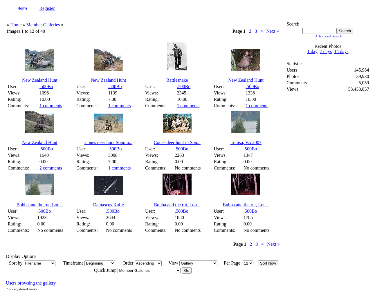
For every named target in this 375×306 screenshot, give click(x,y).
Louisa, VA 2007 (245, 142)
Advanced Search (328, 36)
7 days (326, 51)
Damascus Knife (108, 204)
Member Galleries (43, 24)
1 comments (50, 105)
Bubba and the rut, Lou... (40, 204)
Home (22, 8)
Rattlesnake (177, 80)
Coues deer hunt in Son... (177, 142)
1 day (312, 51)
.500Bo (46, 86)
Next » (272, 31)
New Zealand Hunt (39, 80)
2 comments (50, 167)
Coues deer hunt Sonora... (108, 142)
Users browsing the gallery (31, 282)
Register (47, 8)
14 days (341, 51)
